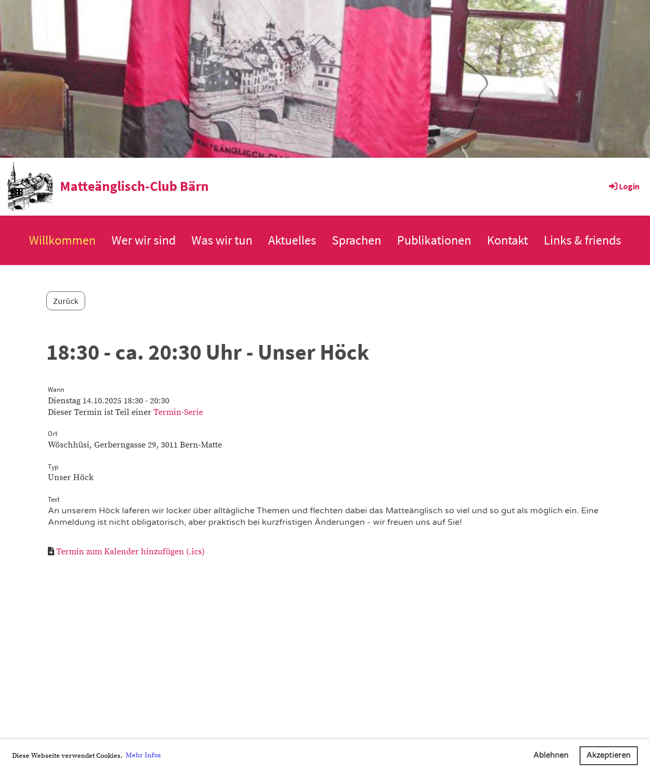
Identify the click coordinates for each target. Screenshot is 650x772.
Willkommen (62, 240)
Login (623, 186)
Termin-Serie (178, 412)
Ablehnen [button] (550, 755)
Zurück (65, 301)
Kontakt (507, 240)
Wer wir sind (143, 240)
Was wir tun (221, 240)
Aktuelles (292, 240)
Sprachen (356, 240)
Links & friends (582, 240)
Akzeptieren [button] (608, 755)
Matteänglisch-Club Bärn (134, 186)
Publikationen (434, 240)
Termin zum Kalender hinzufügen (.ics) (130, 551)
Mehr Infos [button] (143, 755)
